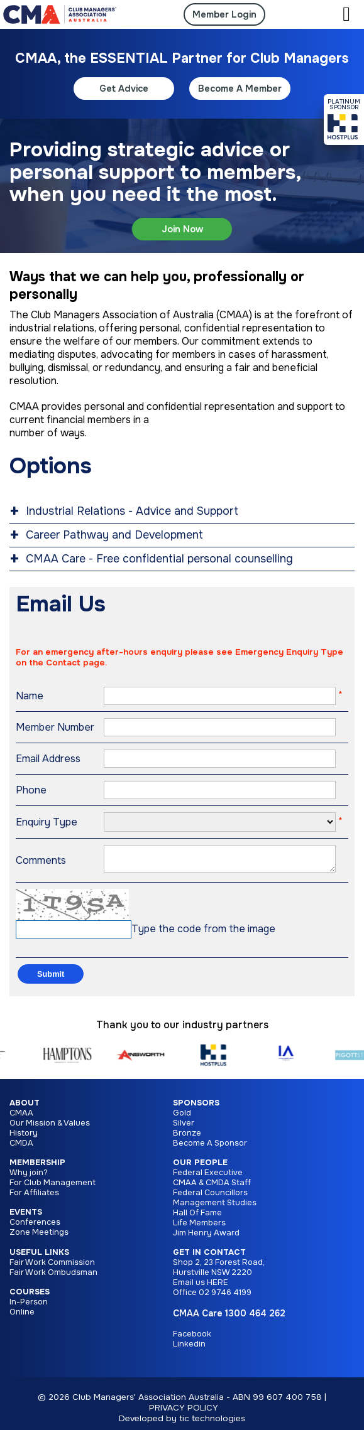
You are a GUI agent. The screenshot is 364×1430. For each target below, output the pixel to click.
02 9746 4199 (225, 1298)
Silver (183, 1128)
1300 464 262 (255, 1318)
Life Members (199, 1228)
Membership (37, 1168)
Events (25, 1217)
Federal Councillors (210, 1198)
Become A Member (240, 88)
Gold (182, 1118)
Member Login (224, 14)
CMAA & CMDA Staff (212, 1188)
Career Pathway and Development (114, 535)
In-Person (28, 1307)
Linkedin (189, 1349)
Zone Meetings (39, 1237)
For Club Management (52, 1188)
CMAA (21, 1118)
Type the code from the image (203, 933)
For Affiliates (34, 1198)
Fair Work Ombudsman (53, 1277)
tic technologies (212, 1423)
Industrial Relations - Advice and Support (132, 511)
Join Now (182, 229)
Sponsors (196, 1108)
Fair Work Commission (52, 1267)
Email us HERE (200, 1287)
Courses (29, 1297)
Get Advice (123, 88)
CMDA (21, 1148)
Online (22, 1317)
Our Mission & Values (49, 1128)
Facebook (192, 1339)
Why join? (28, 1178)
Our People (200, 1168)
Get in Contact (209, 1257)
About (24, 1108)
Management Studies (214, 1208)
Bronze (187, 1138)
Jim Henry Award (206, 1238)
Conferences (34, 1227)
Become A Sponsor (210, 1148)
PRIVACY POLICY (183, 1412)
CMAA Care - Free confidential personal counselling (159, 559)
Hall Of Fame (197, 1218)
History (23, 1138)
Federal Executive (208, 1178)
